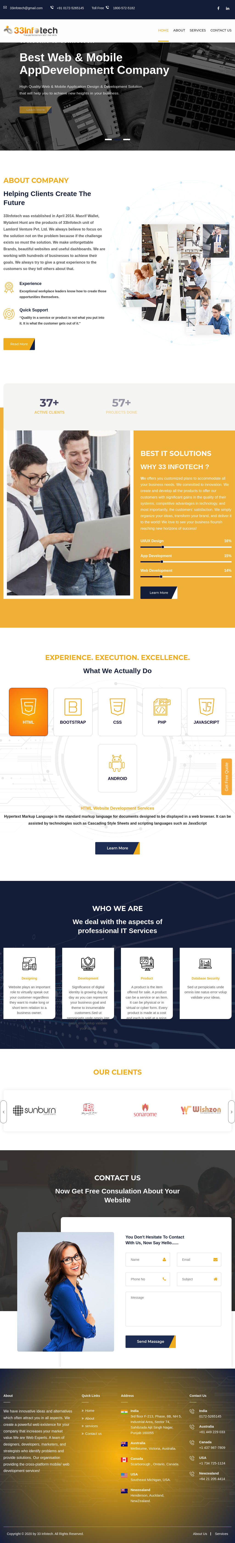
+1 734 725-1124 (212, 1463)
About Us (200, 1534)
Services (198, 30)
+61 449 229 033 (212, 1432)
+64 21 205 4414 (212, 1479)
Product (147, 978)
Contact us (221, 30)
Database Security (205, 978)
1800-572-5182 (120, 8)
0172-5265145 (210, 1416)
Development (88, 978)
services (91, 1426)
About (179, 30)
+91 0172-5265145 (67, 8)
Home (163, 30)
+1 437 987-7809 (212, 1447)
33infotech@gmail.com (23, 8)
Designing (29, 978)
